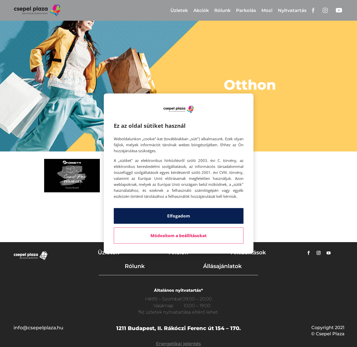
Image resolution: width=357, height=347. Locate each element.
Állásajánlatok (222, 266)
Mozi (266, 10)
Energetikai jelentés (178, 344)
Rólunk (222, 10)
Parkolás (246, 10)
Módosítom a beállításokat (178, 235)
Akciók (201, 10)
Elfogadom (178, 216)
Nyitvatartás (292, 10)
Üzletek (179, 10)
